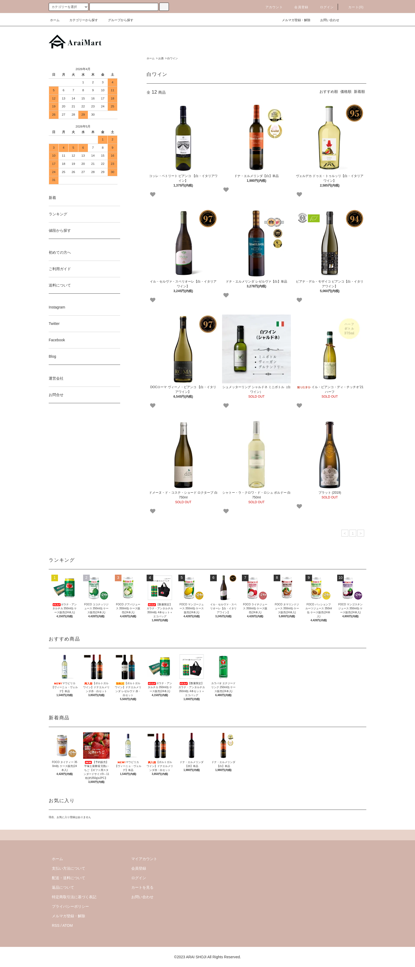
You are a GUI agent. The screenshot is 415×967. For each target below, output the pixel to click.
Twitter (54, 323)
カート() (353, 7)
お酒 (161, 58)
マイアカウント (144, 859)
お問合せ (56, 395)
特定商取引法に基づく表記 (74, 897)
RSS (56, 925)
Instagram (57, 307)
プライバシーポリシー (70, 906)
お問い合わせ (326, 20)
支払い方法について (68, 868)
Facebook (57, 340)
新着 (52, 198)
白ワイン (172, 58)
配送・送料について (68, 878)
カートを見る (142, 887)
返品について (63, 887)
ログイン (324, 7)
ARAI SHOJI (196, 957)
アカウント (271, 7)
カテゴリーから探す (80, 20)
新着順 (359, 91)
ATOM (67, 925)
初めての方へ (60, 252)
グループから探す (117, 20)
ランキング (58, 214)
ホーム (55, 20)
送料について (60, 285)
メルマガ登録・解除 (293, 20)
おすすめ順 (328, 91)
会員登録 (298, 7)
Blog (52, 356)
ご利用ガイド (60, 269)
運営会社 (56, 378)
